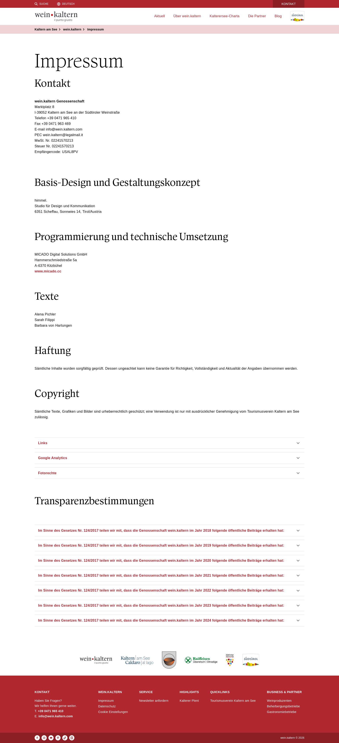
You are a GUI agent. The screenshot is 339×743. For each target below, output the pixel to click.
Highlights (189, 692)
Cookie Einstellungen (113, 712)
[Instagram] (44, 737)
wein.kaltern (110, 692)
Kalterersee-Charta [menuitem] (225, 16)
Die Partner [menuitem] (257, 16)
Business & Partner (284, 692)
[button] (169, 443)
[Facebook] (37, 737)
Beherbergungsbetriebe (283, 706)
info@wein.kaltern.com (55, 716)
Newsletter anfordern (153, 700)
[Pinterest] (58, 737)
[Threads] (71, 737)
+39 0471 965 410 (51, 711)
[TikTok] (64, 737)
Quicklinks (220, 692)
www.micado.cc (48, 271)
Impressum (106, 700)
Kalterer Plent (189, 700)
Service (146, 692)
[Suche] (41, 4)
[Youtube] (51, 737)
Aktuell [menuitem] (159, 16)
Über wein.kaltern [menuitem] (187, 16)
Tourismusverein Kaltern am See (233, 700)
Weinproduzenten (279, 700)
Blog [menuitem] (278, 16)
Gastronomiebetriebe (281, 712)
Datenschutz (107, 706)
